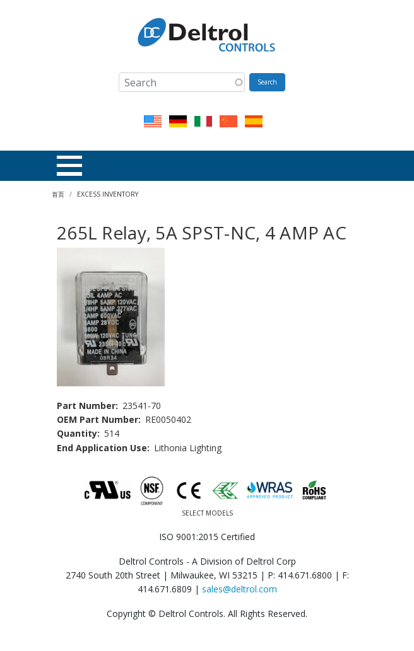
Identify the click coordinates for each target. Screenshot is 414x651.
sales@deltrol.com (239, 589)
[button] (111, 315)
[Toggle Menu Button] (69, 166)
